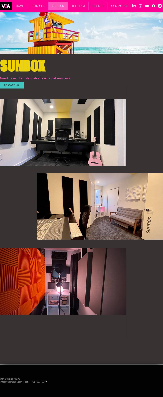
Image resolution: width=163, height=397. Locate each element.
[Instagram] (140, 6)
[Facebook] (153, 6)
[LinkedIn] (134, 6)
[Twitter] (160, 6)
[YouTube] (147, 6)
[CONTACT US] (12, 85)
